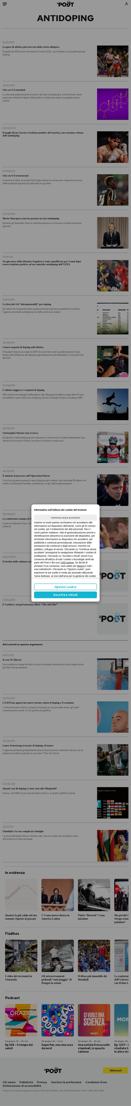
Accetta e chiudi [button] (65, 595)
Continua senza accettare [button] (65, 517)
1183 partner (67, 562)
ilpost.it (81, 566)
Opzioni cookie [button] (66, 587)
